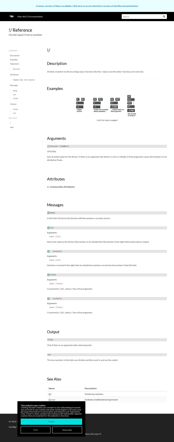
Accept (51, 421)
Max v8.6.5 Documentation (30, 16)
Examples (14, 60)
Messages (14, 85)
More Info (67, 430)
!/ (72, 288)
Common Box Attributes (24, 80)
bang (15, 91)
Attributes (14, 75)
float (15, 99)
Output (13, 104)
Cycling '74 (97, 434)
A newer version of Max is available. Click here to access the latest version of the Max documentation (87, 6)
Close (35, 430)
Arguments (14, 64)
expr (12, 127)
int (14, 95)
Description (15, 55)
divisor (16, 69)
